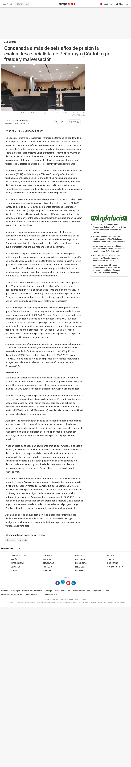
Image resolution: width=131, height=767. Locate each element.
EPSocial (47, 570)
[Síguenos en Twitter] (62, 584)
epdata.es (79, 567)
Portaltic (47, 567)
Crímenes (10, 540)
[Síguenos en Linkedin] (73, 584)
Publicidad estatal (52, 594)
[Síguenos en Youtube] (68, 584)
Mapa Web (97, 591)
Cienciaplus (48, 563)
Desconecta (80, 563)
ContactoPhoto (115, 567)
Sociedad (47, 559)
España (14, 559)
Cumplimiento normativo (32, 591)
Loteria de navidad (32, 594)
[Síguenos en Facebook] (57, 584)
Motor (110, 555)
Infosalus (80, 570)
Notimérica (112, 563)
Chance (78, 555)
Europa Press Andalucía (17, 121)
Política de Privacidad (81, 591)
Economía (47, 555)
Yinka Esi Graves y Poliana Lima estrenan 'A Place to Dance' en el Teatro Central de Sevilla (107, 258)
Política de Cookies (62, 591)
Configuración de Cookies (11, 594)
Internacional (17, 563)
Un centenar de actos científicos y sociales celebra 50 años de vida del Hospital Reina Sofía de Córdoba (108, 249)
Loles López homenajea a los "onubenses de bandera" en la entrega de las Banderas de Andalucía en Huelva (109, 228)
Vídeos (14, 570)
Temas (106, 591)
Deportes (15, 567)
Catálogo (48, 591)
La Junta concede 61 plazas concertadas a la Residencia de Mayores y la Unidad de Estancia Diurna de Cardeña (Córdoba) (106, 269)
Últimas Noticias (19, 555)
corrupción (22, 540)
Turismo (111, 559)
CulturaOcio (81, 559)
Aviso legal (15, 591)
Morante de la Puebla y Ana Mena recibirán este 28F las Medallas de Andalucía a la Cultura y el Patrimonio (109, 239)
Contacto (4, 591)
